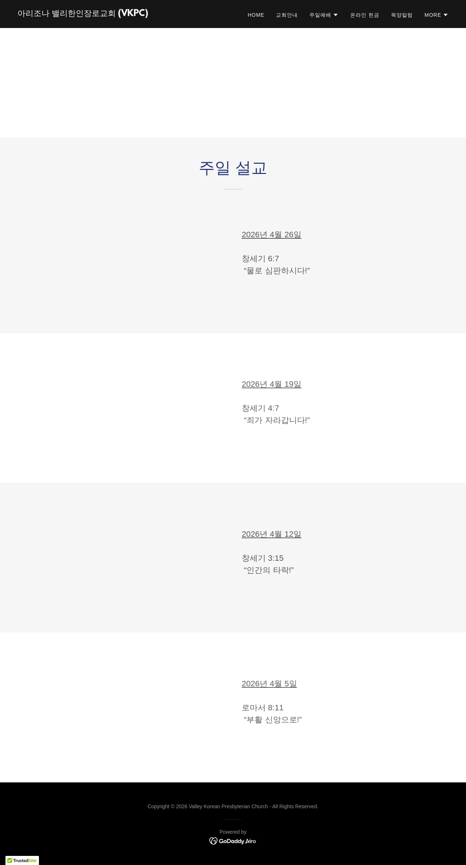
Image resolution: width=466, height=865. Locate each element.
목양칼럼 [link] (402, 15)
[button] (324, 15)
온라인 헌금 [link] (364, 15)
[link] (82, 14)
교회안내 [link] (287, 15)
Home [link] (256, 15)
